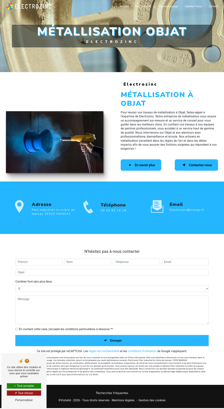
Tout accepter (24, 385)
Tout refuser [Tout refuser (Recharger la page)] (24, 393)
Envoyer (116, 337)
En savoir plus (142, 165)
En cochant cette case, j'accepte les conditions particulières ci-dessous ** (66, 325)
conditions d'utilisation (142, 348)
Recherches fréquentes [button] (112, 394)
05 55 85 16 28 (114, 214)
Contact (213, 6)
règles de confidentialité (104, 348)
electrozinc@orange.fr (187, 206)
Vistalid (66, 401)
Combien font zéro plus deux (33, 277)
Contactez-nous (194, 165)
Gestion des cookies (152, 401)
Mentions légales (123, 401)
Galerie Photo (193, 6)
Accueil (123, 6)
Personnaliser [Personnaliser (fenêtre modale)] (24, 400)
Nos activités (143, 6)
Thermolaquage (168, 6)
